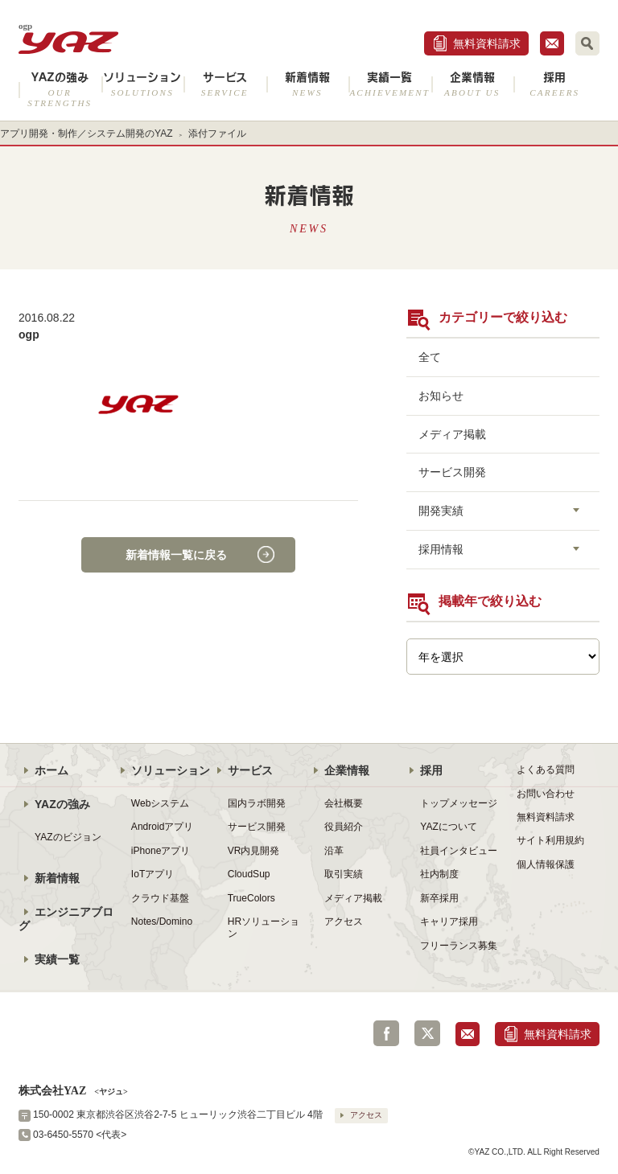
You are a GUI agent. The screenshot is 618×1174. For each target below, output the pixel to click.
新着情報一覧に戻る (176, 554)
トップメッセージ (458, 803)
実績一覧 (389, 84)
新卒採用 (439, 898)
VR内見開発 (254, 850)
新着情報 (307, 84)
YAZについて (448, 826)
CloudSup (249, 874)
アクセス (343, 921)
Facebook (386, 1033)
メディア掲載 (452, 434)
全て (429, 357)
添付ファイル (217, 133)
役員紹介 (343, 826)
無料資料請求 (487, 43)
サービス (224, 84)
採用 (554, 84)
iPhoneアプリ (160, 850)
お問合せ (552, 43)
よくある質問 (546, 769)
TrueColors (251, 898)
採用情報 (441, 549)
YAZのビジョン (68, 837)
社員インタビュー (458, 850)
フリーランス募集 (458, 945)
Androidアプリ (162, 826)
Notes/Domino (161, 921)
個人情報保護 (546, 864)
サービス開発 (452, 472)
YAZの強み (60, 89)
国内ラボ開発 (257, 803)
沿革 (334, 850)
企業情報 (472, 84)
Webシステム (160, 803)
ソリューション (142, 84)
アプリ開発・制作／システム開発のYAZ (86, 133)
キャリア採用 (449, 921)
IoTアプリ (152, 874)
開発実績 (441, 510)
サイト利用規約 (550, 840)
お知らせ (441, 395)
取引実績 (343, 874)
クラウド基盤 (160, 898)
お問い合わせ (546, 793)
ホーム (51, 770)
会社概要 (343, 803)
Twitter (427, 1033)
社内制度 (439, 874)
